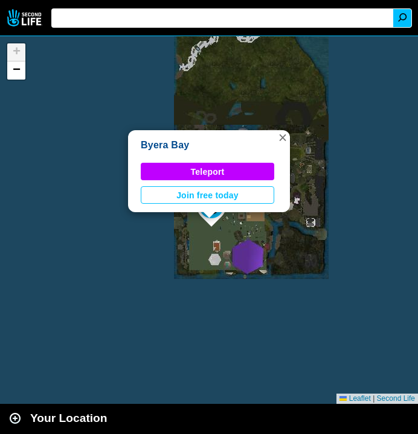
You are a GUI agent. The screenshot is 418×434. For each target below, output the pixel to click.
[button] (282, 137)
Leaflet (354, 398)
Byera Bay (165, 145)
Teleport (208, 172)
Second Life (25, 17)
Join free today (207, 195)
